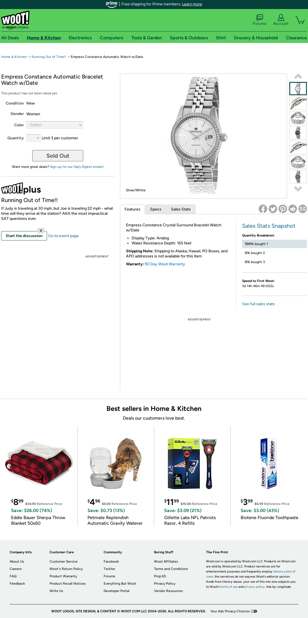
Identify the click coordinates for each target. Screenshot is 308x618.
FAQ (13, 576)
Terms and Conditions (171, 569)
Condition (15, 103)
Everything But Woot (120, 584)
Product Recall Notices (68, 584)
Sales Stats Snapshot (269, 225)
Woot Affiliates (166, 561)
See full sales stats (258, 304)
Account (280, 20)
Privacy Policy (164, 584)
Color (19, 125)
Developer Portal (116, 591)
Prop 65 (160, 576)
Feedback (17, 584)
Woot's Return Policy (66, 569)
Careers (16, 569)
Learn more (192, 4)
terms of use (229, 587)
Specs (155, 209)
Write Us (56, 591)
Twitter (109, 569)
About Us (17, 561)
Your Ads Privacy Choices (230, 611)
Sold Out (57, 155)
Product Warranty (63, 576)
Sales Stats (181, 209)
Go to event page (63, 235)
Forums (259, 20)
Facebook (111, 561)
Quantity (15, 138)
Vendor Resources (168, 591)
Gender (17, 113)
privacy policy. (254, 587)
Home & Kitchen (14, 57)
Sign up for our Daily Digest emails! (77, 167)
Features (132, 209)
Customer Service (64, 561)
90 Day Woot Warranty (165, 264)
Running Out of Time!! (48, 57)
